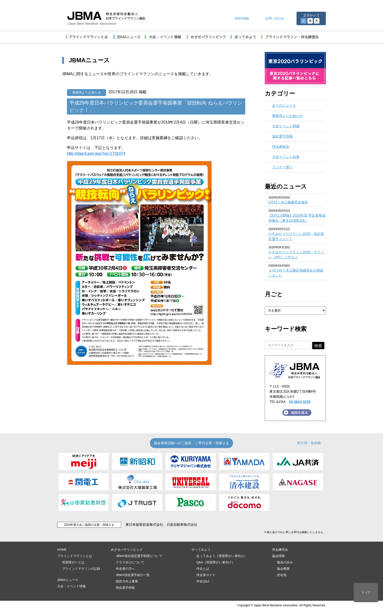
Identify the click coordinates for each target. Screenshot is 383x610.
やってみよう (201, 549)
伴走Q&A (202, 581)
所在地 (282, 575)
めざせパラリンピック (127, 549)
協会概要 (283, 568)
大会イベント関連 (285, 126)
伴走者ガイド (205, 575)
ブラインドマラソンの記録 (81, 568)
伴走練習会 (280, 146)
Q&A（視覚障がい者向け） (215, 562)
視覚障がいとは (73, 562)
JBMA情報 (241, 18)
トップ (366, 592)
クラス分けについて (130, 562)
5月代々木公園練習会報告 (288, 202)
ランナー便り (282, 167)
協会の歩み (285, 562)
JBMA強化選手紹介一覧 (133, 575)
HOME (62, 549)
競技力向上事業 (127, 581)
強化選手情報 (282, 136)
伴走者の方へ (125, 568)
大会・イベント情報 (71, 586)
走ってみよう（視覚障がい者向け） (221, 556)
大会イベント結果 (285, 157)
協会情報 (278, 556)
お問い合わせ (274, 18)
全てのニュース (284, 105)
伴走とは (202, 568)
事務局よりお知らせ (86, 92)
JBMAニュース (67, 580)
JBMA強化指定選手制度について (139, 556)
